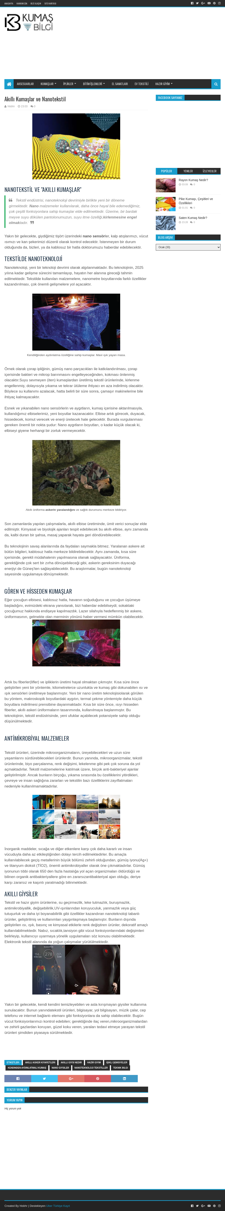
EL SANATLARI (120, 83)
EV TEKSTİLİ (141, 83)
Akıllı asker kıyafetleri (40, 1062)
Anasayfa (8, 3)
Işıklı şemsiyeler (116, 1062)
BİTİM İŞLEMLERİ (92, 83)
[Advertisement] (143, 42)
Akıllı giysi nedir (71, 1062)
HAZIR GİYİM (162, 83)
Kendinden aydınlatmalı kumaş (27, 1068)
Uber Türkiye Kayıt (58, 1205)
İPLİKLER (68, 83)
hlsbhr (23, 1205)
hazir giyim (94, 1062)
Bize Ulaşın (36, 3)
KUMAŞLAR (47, 83)
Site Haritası (50, 3)
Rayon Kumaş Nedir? (193, 180)
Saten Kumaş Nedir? (193, 218)
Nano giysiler (60, 1068)
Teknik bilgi (120, 1068)
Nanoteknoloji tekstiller (91, 1068)
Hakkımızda (21, 3)
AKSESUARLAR (25, 83)
